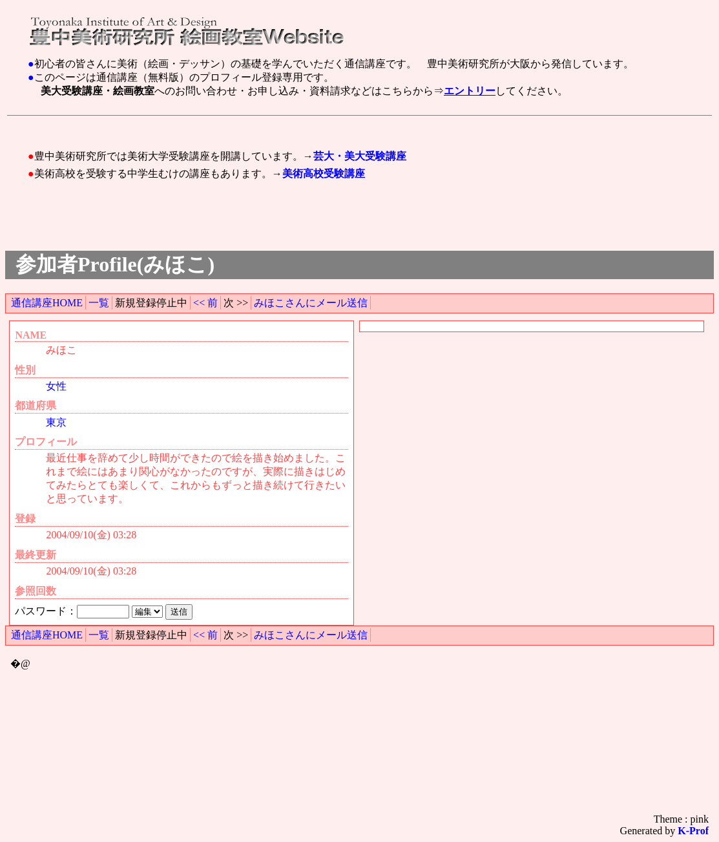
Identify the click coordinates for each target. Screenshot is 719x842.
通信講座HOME (47, 302)
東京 (56, 422)
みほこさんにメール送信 (311, 302)
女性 (56, 386)
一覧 (99, 302)
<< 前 (205, 302)
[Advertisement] (265, 126)
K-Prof (693, 830)
